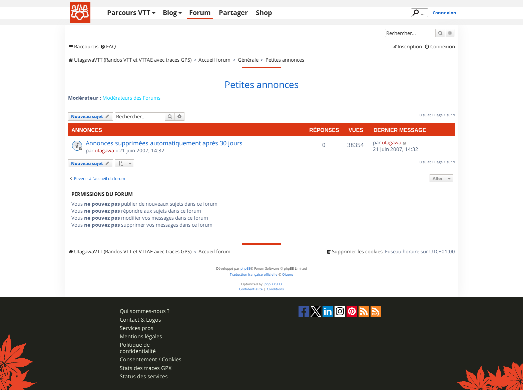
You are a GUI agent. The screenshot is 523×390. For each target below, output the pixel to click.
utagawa (104, 150)
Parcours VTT (128, 12)
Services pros (136, 328)
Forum (200, 12)
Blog (170, 12)
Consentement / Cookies (150, 359)
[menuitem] (108, 46)
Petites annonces (261, 85)
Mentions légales (141, 336)
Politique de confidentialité (138, 348)
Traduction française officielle (254, 274)
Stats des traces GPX (145, 368)
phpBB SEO (273, 284)
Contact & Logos (140, 320)
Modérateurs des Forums (131, 97)
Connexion (444, 13)
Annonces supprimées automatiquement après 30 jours (164, 143)
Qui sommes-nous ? (144, 311)
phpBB (245, 268)
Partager (233, 12)
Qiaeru (287, 274)
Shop (264, 12)
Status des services (144, 376)
